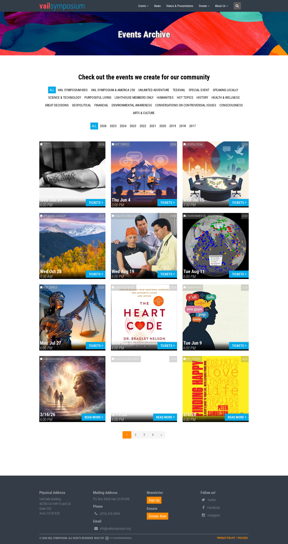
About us (220, 6)
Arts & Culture (144, 113)
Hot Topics (185, 97)
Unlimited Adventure (153, 90)
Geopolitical (81, 105)
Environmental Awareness (132, 105)
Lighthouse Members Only (134, 97)
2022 (143, 126)
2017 (192, 126)
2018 (182, 126)
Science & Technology (64, 97)
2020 (162, 126)
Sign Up (154, 500)
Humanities (165, 97)
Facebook (210, 507)
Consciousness (231, 105)
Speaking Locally (225, 90)
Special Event (199, 90)
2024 (123, 126)
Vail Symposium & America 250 (113, 90)
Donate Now (157, 516)
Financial (101, 105)
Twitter (208, 500)
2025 (113, 126)
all (52, 90)
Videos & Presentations (179, 6)
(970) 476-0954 (106, 513)
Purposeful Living (97, 97)
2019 (172, 126)
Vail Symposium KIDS (73, 90)
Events (142, 6)
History (202, 97)
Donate (203, 6)
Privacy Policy (226, 537)
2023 (133, 126)
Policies (243, 537)
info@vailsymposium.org (112, 528)
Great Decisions (57, 105)
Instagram (210, 515)
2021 (153, 126)
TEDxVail (179, 90)
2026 (103, 126)
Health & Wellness (226, 97)
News (157, 6)
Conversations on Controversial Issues (185, 105)
